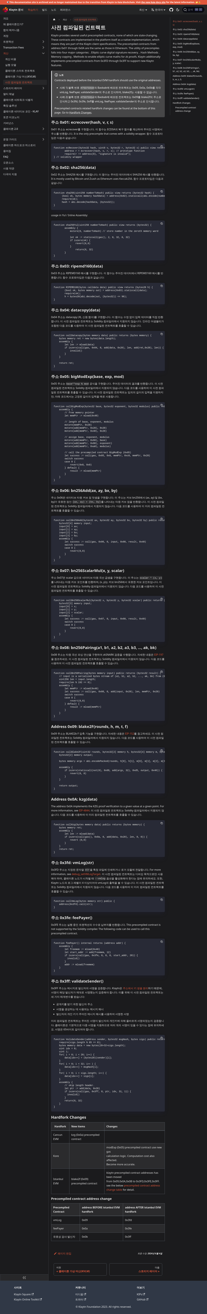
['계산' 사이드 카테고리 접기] (43, 53)
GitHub (142, 1299)
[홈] (54, 19)
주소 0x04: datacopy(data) (185, 38)
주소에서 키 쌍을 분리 (135, 988)
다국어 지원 (10, 174)
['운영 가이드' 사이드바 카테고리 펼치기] (43, 139)
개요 (5, 18)
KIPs (141, 1294)
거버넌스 (8, 123)
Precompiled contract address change (185, 109)
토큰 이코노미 (11, 117)
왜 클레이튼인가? (13, 24)
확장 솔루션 (10, 105)
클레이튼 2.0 (10, 129)
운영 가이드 (10, 139)
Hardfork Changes (80, 112)
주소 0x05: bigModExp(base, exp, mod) (186, 45)
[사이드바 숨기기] (24, 1277)
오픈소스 (8, 162)
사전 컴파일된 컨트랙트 (18, 82)
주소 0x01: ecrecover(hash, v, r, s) (187, 23)
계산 (5, 53)
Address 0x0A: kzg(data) (184, 84)
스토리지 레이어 (12, 88)
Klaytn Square (24, 1294)
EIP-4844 (84, 810)
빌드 (44, 9)
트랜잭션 (8, 41)
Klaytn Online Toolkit (28, 1299)
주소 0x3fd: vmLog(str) (183, 88)
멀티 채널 (8, 94)
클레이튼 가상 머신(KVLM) (20, 76)
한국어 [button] (157, 9)
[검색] (193, 10)
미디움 (80, 1294)
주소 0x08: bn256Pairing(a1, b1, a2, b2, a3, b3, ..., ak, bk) (186, 69)
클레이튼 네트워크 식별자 (18, 100)
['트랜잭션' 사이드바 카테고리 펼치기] (43, 41)
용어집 (7, 151)
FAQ (5, 157)
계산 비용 (10, 59)
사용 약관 (8, 168)
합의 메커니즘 (11, 30)
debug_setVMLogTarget (86, 874)
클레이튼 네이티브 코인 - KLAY (21, 111)
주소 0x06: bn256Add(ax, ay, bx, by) (186, 53)
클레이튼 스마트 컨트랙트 (20, 70)
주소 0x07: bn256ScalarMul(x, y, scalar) (187, 61)
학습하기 (33, 9)
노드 (53, 9)
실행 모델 (10, 65)
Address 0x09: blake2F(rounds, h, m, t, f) (187, 77)
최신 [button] (141, 9)
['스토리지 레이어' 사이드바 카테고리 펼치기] (43, 88)
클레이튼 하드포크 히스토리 (19, 145)
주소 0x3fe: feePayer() (183, 93)
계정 (5, 36)
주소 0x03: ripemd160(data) (186, 34)
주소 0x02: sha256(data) (184, 29)
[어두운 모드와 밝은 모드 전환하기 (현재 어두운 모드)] (177, 9)
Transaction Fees (13, 47)
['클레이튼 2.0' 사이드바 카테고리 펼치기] (43, 128)
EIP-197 (158, 654)
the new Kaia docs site (153, 2)
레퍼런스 (65, 9)
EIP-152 (129, 733)
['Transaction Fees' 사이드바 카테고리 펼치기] (43, 47)
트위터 (80, 1299)
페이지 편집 (62, 1253)
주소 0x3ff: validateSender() (186, 98)
